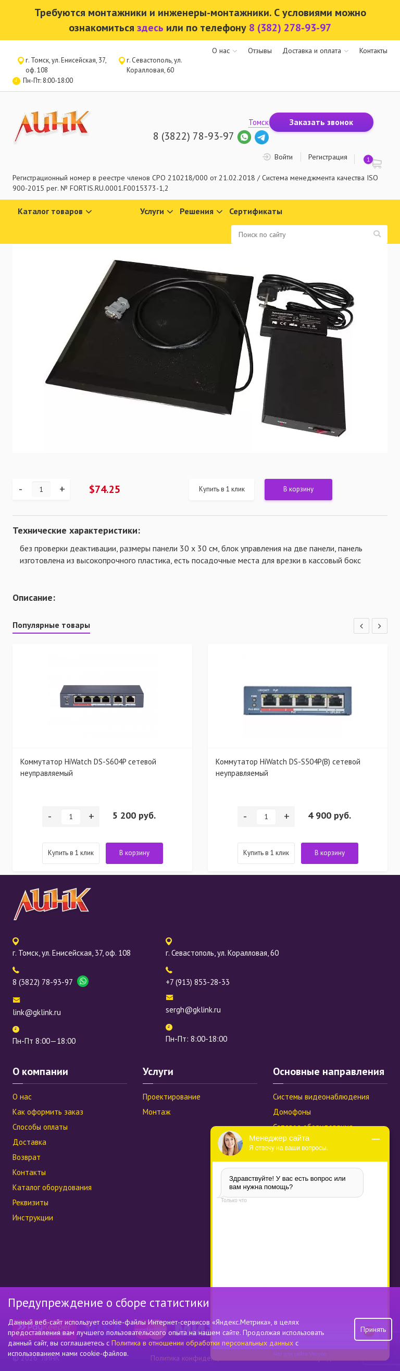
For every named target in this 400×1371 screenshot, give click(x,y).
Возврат (26, 1157)
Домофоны (292, 1112)
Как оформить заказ (47, 1112)
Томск (258, 122)
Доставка (29, 1142)
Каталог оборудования (52, 1187)
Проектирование (172, 1097)
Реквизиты (30, 1202)
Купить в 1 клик (222, 489)
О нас (221, 50)
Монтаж (156, 1112)
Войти (283, 157)
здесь (150, 27)
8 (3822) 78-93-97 (193, 136)
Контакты (373, 50)
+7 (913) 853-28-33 (198, 982)
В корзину (298, 489)
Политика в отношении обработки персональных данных (203, 1343)
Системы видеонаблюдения (321, 1097)
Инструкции (32, 1217)
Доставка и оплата (311, 50)
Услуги (156, 211)
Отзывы (260, 50)
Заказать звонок (321, 122)
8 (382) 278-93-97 (290, 27)
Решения (201, 211)
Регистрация (327, 157)
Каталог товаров (55, 211)
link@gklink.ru (36, 1012)
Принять (373, 1329)
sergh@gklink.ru (193, 1010)
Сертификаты (255, 211)
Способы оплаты (40, 1127)
